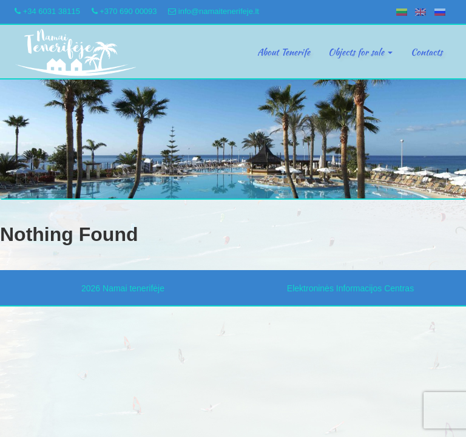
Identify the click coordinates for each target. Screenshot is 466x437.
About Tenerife (283, 52)
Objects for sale (360, 52)
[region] (233, 139)
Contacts (426, 52)
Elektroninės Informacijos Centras (350, 288)
